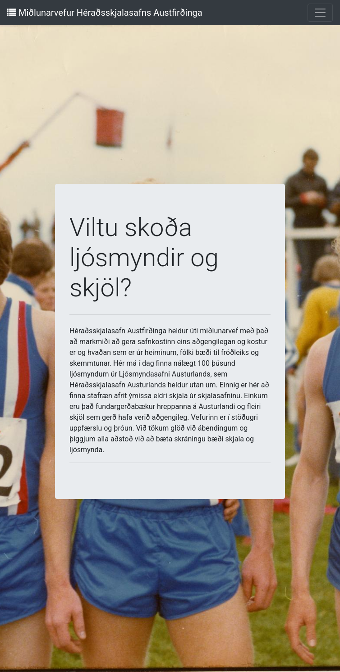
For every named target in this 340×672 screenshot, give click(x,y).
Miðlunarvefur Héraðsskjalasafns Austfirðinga (104, 12)
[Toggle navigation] (320, 13)
